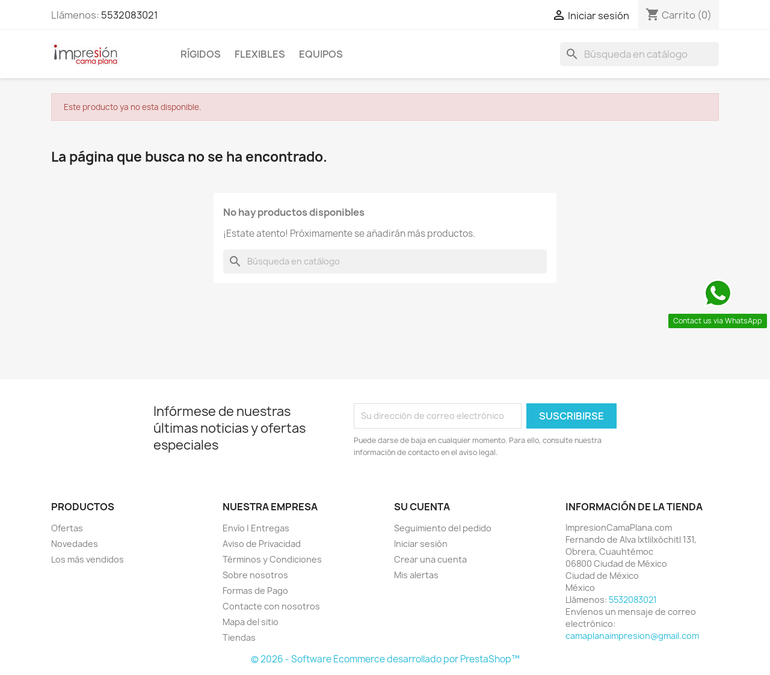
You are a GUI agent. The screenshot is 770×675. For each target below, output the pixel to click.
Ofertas (67, 528)
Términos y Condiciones (272, 559)
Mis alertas (416, 575)
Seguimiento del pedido (442, 528)
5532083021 (129, 15)
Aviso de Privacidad (262, 543)
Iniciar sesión (421, 543)
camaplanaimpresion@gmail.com (632, 635)
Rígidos (200, 54)
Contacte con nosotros (271, 606)
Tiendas (239, 637)
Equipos (321, 54)
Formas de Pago (255, 590)
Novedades (74, 543)
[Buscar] (639, 54)
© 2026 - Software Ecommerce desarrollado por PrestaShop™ (385, 659)
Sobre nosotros (255, 575)
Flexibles (260, 54)
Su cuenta (422, 506)
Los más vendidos (87, 559)
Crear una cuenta (430, 559)
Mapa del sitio (251, 622)
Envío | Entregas (256, 528)
